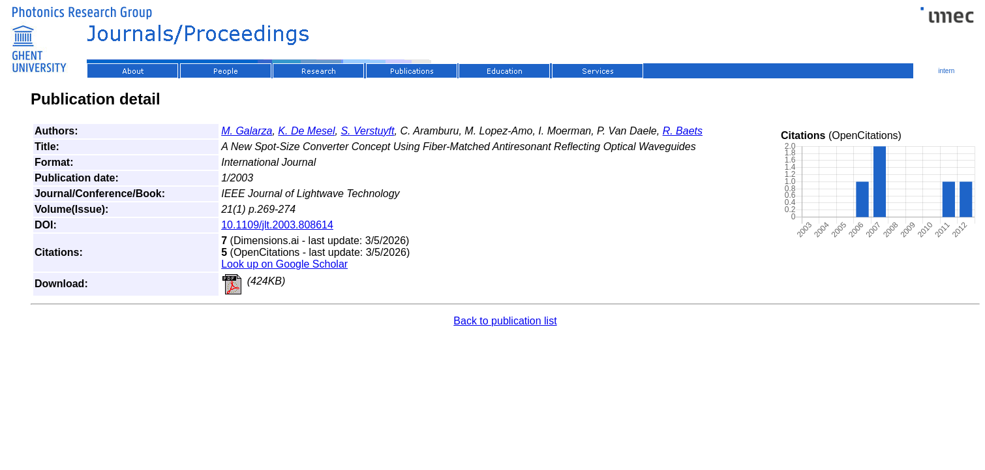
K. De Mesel (306, 130)
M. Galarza (246, 130)
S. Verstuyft (367, 130)
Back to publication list (504, 320)
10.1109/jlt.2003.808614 (277, 224)
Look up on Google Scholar (284, 264)
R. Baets (683, 130)
